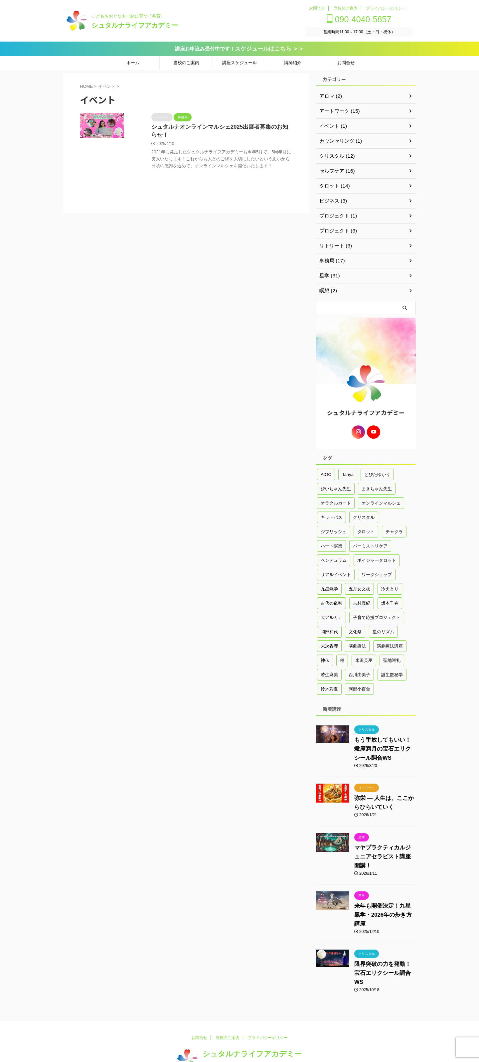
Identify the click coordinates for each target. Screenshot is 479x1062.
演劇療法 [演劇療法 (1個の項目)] (357, 643)
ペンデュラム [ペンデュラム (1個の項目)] (334, 557)
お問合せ (317, 8)
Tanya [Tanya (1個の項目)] (348, 471)
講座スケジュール (239, 62)
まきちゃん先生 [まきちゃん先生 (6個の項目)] (377, 485)
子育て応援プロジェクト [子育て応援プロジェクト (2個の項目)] (376, 614)
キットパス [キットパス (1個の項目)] (331, 514)
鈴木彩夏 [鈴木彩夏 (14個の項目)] (329, 685)
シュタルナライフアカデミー (134, 25)
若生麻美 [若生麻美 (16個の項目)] (329, 671)
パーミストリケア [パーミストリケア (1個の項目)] (370, 542)
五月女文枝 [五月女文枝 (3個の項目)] (359, 585)
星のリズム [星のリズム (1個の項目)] (383, 628)
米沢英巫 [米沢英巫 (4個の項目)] (364, 657)
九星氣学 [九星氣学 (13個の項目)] (329, 585)
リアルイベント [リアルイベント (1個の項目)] (336, 571)
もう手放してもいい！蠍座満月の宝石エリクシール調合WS (383, 746)
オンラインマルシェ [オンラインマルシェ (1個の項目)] (381, 500)
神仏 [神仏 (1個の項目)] (325, 657)
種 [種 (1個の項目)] (342, 657)
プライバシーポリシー (386, 8)
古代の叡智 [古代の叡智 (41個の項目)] (331, 600)
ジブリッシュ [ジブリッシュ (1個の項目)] (334, 528)
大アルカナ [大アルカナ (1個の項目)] (331, 614)
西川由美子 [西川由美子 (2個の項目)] (359, 671)
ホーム (132, 62)
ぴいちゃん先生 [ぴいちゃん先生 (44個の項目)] (336, 485)
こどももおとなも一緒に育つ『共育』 (236, 1044)
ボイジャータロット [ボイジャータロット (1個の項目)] (376, 557)
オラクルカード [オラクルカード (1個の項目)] (336, 500)
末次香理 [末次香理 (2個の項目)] (329, 643)
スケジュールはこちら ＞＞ (269, 48)
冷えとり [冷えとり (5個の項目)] (390, 585)
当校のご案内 (346, 8)
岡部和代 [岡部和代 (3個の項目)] (329, 628)
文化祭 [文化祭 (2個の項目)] (355, 628)
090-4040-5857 (363, 19)
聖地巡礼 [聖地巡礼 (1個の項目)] (391, 657)
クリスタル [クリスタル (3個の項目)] (364, 514)
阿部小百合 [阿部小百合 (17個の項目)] (359, 685)
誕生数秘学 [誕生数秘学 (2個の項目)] (392, 671)
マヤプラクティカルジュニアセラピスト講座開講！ (383, 853)
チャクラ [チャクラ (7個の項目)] (394, 528)
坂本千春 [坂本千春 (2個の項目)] (390, 600)
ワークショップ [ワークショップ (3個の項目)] (377, 571)
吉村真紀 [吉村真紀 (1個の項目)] (361, 600)
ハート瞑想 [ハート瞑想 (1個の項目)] (331, 542)
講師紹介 (292, 62)
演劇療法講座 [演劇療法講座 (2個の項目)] (390, 643)
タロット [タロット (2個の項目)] (366, 528)
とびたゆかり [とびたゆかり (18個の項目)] (377, 471)
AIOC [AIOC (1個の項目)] (326, 471)
